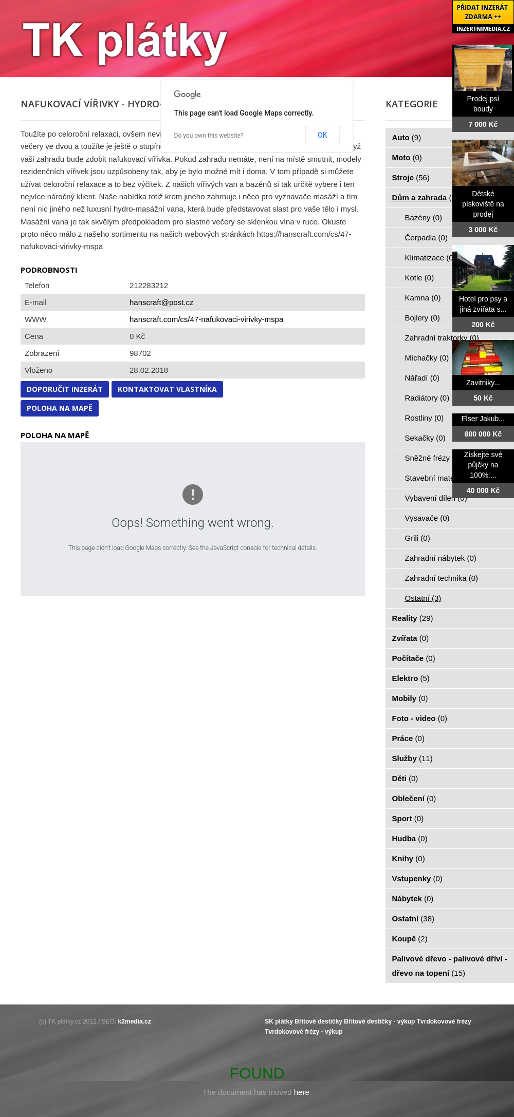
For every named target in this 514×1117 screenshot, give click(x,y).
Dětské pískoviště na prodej (483, 204)
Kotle (419, 277)
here (301, 1092)
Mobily (410, 698)
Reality (412, 618)
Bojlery (422, 317)
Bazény (424, 217)
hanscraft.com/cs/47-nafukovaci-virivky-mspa (206, 319)
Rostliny (424, 417)
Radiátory (427, 397)
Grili (417, 538)
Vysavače (427, 518)
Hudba (410, 838)
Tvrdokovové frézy (444, 1021)
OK (322, 135)
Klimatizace (430, 257)
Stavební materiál (440, 478)
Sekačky (425, 437)
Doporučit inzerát (65, 389)
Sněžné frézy (433, 457)
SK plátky (279, 1021)
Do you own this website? (209, 135)
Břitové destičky (318, 1021)
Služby (412, 758)
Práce (408, 738)
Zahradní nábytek (440, 558)
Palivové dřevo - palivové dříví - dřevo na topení (449, 965)
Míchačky (427, 357)
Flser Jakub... (483, 418)
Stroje (411, 177)
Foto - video (420, 718)
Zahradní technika (442, 578)
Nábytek (413, 898)
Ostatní (423, 598)
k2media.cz (134, 1021)
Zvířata (410, 638)
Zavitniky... (483, 382)
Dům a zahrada (425, 197)
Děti (405, 778)
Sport (408, 818)
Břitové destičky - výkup (379, 1021)
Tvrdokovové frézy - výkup (303, 1031)
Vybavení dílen (436, 498)
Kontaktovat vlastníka (167, 389)
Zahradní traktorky (442, 337)
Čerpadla (426, 237)
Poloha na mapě (60, 408)
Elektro (411, 678)
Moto (407, 157)
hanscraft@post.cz (161, 302)
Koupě (410, 938)
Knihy (408, 858)
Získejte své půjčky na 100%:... (483, 464)
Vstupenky (417, 878)
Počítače (413, 658)
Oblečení (414, 798)
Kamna (423, 297)
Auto (406, 137)
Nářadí (422, 377)
